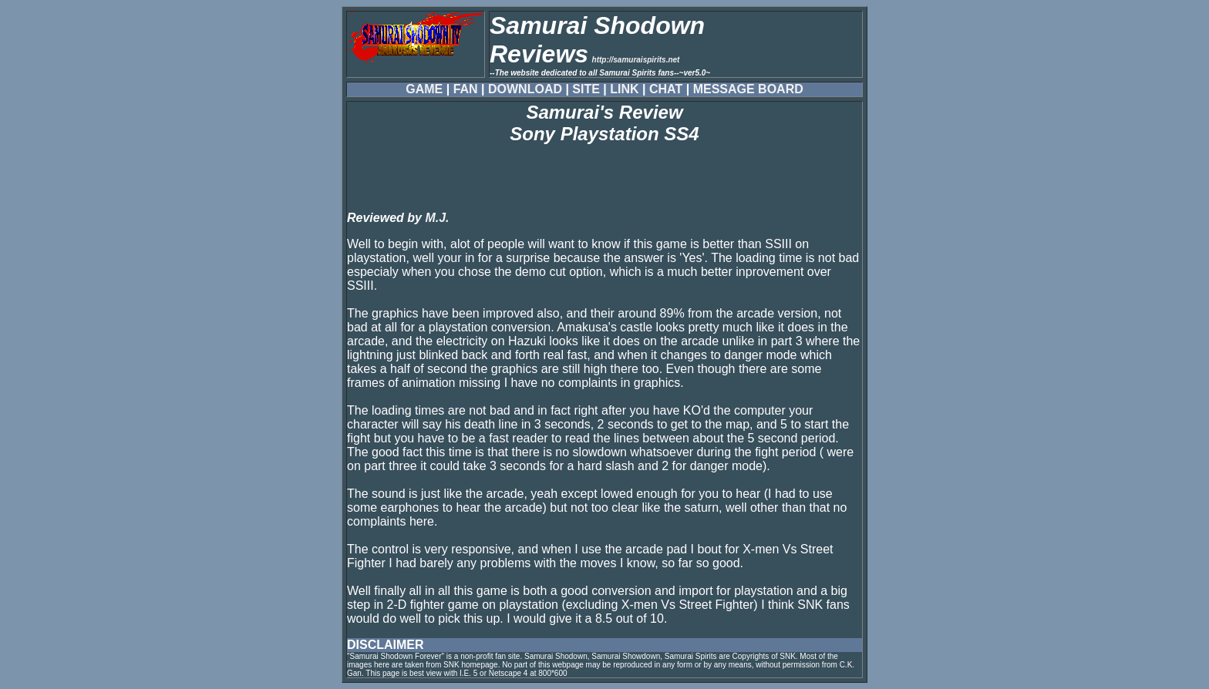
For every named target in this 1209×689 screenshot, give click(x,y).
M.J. (437, 217)
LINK (624, 89)
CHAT (665, 89)
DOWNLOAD (525, 89)
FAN (465, 89)
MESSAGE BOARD (748, 89)
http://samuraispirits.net (636, 59)
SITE (586, 89)
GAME (424, 89)
